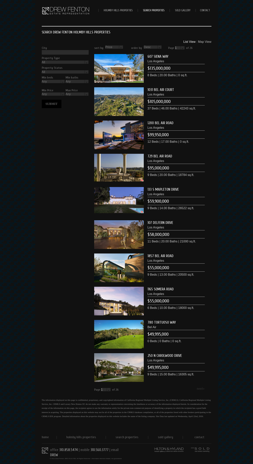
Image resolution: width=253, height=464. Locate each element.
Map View (204, 41)
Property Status (52, 68)
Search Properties (154, 10)
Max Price (72, 90)
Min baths (72, 77)
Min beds (47, 77)
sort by (98, 48)
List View (189, 41)
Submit (52, 103)
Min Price (47, 90)
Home (45, 437)
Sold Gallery (182, 10)
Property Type (51, 58)
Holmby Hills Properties (118, 10)
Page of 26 (181, 48)
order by (136, 48)
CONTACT (205, 10)
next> (200, 389)
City (44, 48)
